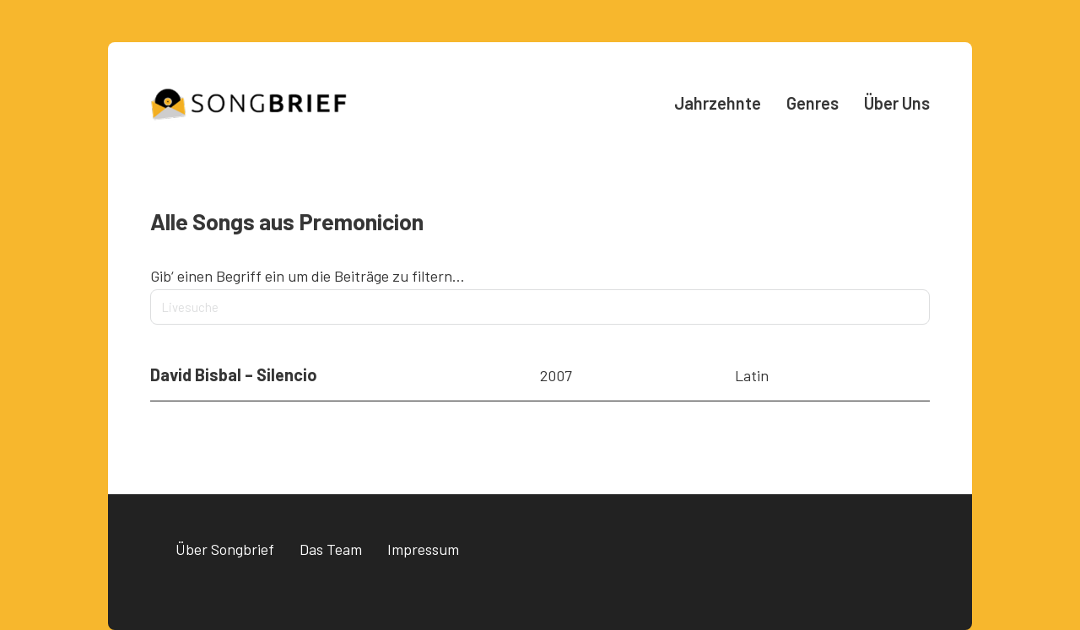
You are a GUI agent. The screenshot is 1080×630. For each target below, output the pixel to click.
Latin (752, 375)
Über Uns (897, 103)
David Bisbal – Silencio (233, 374)
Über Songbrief (225, 549)
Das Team (331, 549)
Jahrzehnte (717, 103)
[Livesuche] (540, 307)
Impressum (423, 549)
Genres (812, 103)
